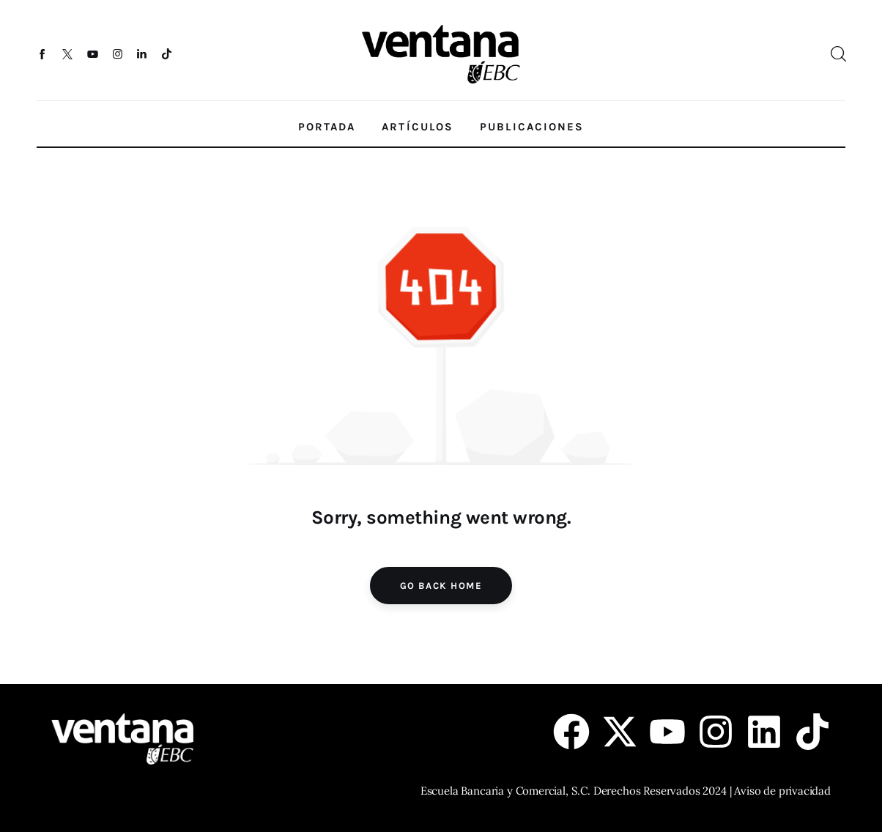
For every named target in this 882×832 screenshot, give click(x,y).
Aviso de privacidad (782, 791)
